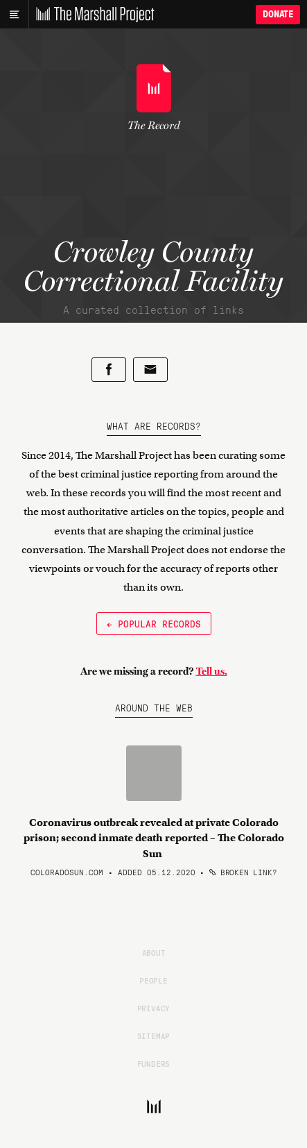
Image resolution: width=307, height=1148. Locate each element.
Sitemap (153, 1035)
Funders (153, 1063)
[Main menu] (14, 14)
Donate (278, 14)
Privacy (153, 1007)
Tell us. (211, 671)
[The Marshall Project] (91, 14)
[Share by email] (150, 369)
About (154, 952)
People (153, 980)
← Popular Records (154, 623)
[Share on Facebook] (108, 369)
